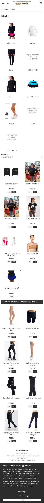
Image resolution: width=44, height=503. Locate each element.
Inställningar (22, 492)
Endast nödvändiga (22, 496)
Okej (22, 500)
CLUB (33, 124)
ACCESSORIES (33, 70)
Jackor (32, 43)
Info (9, 192)
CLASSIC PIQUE (11, 150)
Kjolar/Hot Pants (33, 97)
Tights (11, 124)
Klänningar (11, 43)
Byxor (11, 70)
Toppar (11, 97)
